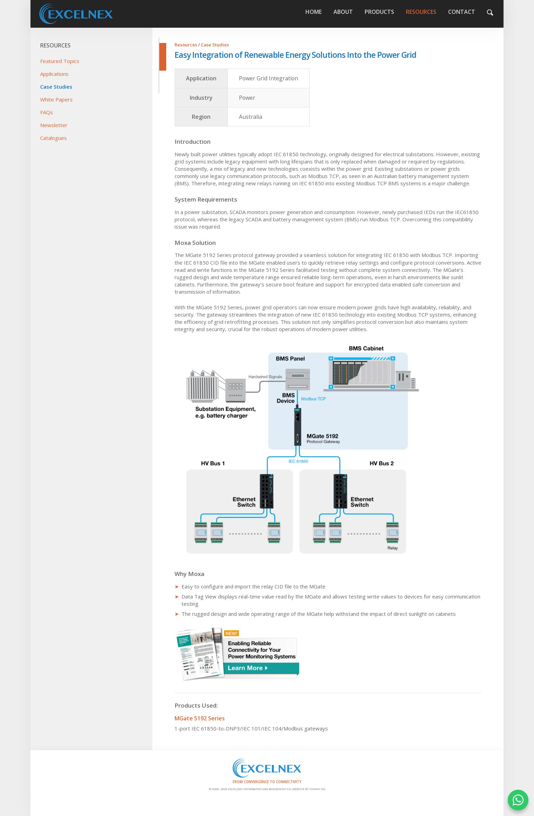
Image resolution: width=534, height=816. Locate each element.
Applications (54, 73)
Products (379, 12)
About (343, 12)
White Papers (56, 99)
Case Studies (56, 86)
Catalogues (53, 137)
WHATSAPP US (518, 800)
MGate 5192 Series (200, 718)
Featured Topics (59, 60)
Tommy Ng (317, 789)
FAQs (46, 112)
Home (95, 13)
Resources (421, 12)
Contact (461, 12)
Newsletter (54, 125)
